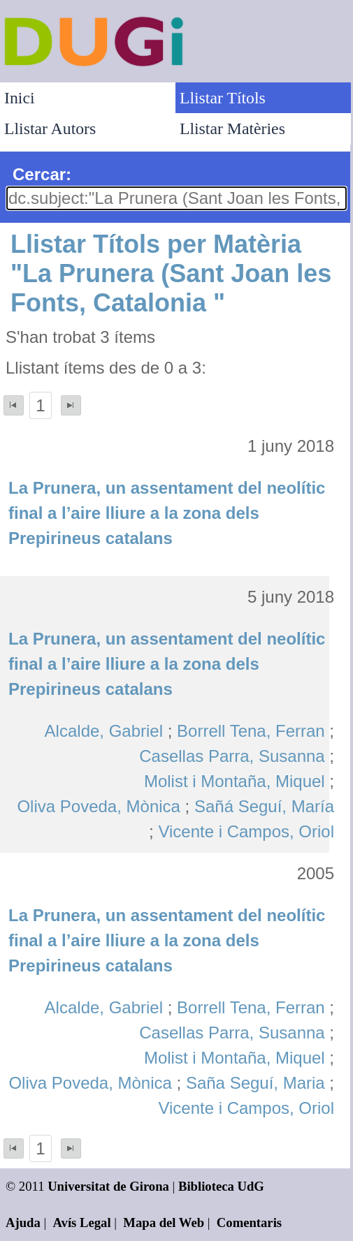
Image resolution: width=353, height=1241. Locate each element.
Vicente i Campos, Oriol (246, 831)
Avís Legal (82, 1222)
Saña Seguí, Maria (255, 1082)
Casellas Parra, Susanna (231, 756)
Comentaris (249, 1222)
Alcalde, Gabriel (104, 730)
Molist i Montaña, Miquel (234, 781)
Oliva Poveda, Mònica (98, 806)
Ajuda (23, 1222)
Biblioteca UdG (221, 1186)
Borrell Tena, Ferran (251, 730)
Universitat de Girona (108, 1186)
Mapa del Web (163, 1222)
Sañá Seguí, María (264, 806)
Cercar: (42, 174)
